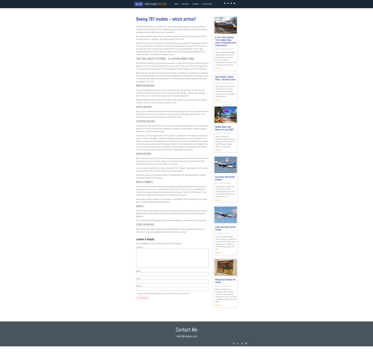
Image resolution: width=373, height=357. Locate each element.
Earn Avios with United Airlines (225, 178)
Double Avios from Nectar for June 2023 (224, 128)
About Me (185, 4)
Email (138, 278)
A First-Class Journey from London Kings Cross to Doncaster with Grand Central (225, 41)
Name (138, 271)
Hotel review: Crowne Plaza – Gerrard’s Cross (225, 78)
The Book (195, 4)
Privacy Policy (207, 4)
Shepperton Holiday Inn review (225, 281)
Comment (139, 247)
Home (176, 4)
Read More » (218, 68)
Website (139, 286)
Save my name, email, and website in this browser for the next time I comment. (163, 293)
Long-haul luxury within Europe (225, 228)
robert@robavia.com (186, 336)
